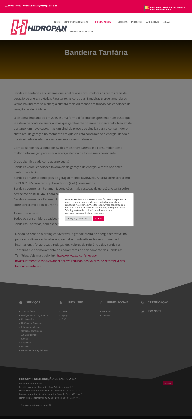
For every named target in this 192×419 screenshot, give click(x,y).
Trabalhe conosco (81, 31)
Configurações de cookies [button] (78, 218)
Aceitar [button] (98, 218)
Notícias (122, 22)
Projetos (136, 22)
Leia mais (99, 213)
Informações (103, 22)
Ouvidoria (60, 31)
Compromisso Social (76, 22)
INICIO (57, 22)
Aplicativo (152, 22)
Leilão (166, 22)
